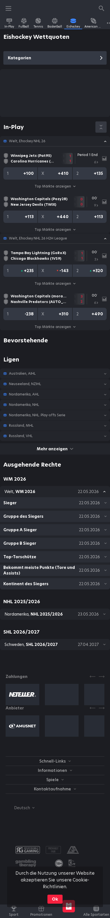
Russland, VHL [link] (21, 436)
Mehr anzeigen (55, 449)
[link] (9, 23)
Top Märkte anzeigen (55, 186)
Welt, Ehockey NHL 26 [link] (27, 141)
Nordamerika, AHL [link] (24, 394)
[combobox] (20, 808)
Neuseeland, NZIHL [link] (25, 384)
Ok (55, 899)
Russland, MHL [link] (21, 425)
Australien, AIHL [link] (22, 373)
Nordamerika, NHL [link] (24, 405)
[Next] (101, 676)
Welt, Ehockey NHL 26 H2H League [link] (38, 238)
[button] (55, 141)
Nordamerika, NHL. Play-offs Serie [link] (37, 415)
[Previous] (92, 676)
